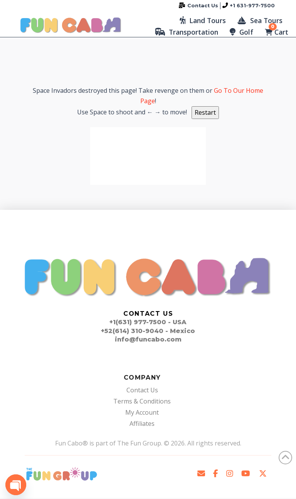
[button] (203, 21)
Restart (205, 113)
